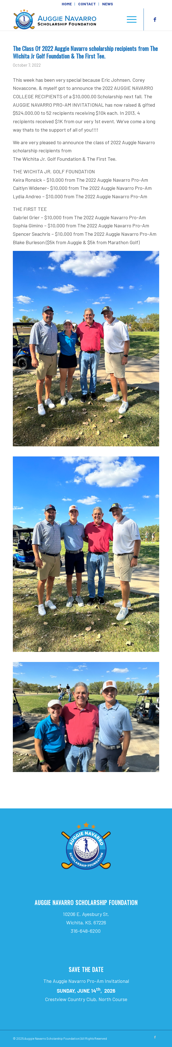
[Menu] (129, 19)
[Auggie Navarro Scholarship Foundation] (71, 19)
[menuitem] (67, 4)
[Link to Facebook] (155, 19)
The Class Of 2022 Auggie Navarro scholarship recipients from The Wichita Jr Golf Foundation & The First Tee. (85, 52)
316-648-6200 (86, 931)
